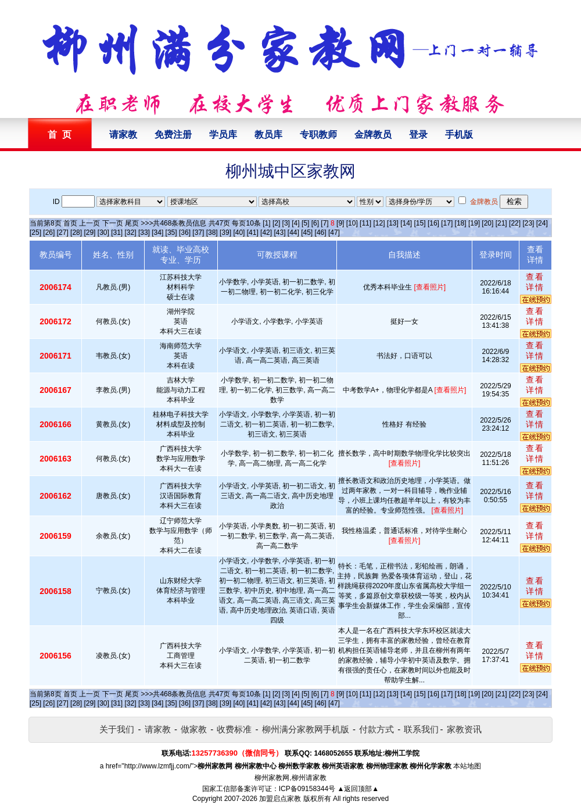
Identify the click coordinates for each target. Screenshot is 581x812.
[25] (35, 232)
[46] (321, 232)
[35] (171, 232)
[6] (315, 223)
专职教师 (318, 134)
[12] (379, 223)
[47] (334, 232)
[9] (340, 223)
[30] (103, 232)
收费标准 (234, 729)
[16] (433, 223)
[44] (293, 232)
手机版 (459, 134)
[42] (266, 232)
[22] (515, 223)
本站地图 (467, 766)
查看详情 (535, 282)
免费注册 (173, 134)
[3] (286, 223)
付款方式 (376, 729)
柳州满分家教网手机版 (305, 729)
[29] (89, 232)
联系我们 (421, 729)
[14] (406, 223)
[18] (461, 223)
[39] (225, 232)
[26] (49, 232)
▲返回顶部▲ (358, 789)
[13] (393, 223)
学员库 (223, 134)
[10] (352, 223)
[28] (76, 232)
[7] (324, 223)
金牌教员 (373, 134)
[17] (447, 223)
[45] (307, 232)
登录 (418, 134)
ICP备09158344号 (307, 789)
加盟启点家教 (280, 799)
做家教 (194, 729)
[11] (365, 223)
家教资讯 (464, 729)
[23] (528, 223)
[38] (212, 232)
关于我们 (116, 729)
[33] (144, 232)
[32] (131, 232)
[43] (279, 232)
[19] (474, 223)
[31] (117, 232)
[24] (542, 223)
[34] (157, 232)
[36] (185, 232)
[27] (63, 232)
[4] (295, 223)
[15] (420, 223)
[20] (487, 223)
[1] (266, 223)
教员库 (268, 134)
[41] (253, 232)
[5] (305, 223)
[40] (239, 232)
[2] (276, 223)
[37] (198, 232)
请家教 (123, 134)
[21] (501, 223)
